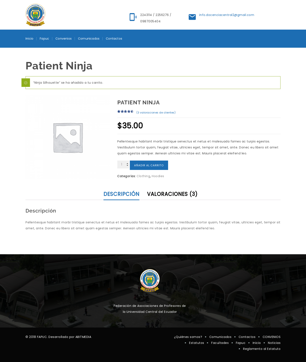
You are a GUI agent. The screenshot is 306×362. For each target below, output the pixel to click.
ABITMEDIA (83, 337)
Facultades (220, 343)
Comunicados (88, 38)
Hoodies (158, 176)
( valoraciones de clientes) (156, 112)
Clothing (143, 176)
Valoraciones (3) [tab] (172, 194)
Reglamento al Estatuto (261, 349)
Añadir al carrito (149, 165)
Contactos (114, 38)
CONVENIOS (272, 337)
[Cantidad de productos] (123, 164)
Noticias (274, 343)
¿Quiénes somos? (188, 337)
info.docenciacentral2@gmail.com (226, 15)
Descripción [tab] (121, 194)
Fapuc (44, 38)
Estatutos (196, 343)
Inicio (29, 38)
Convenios (63, 38)
